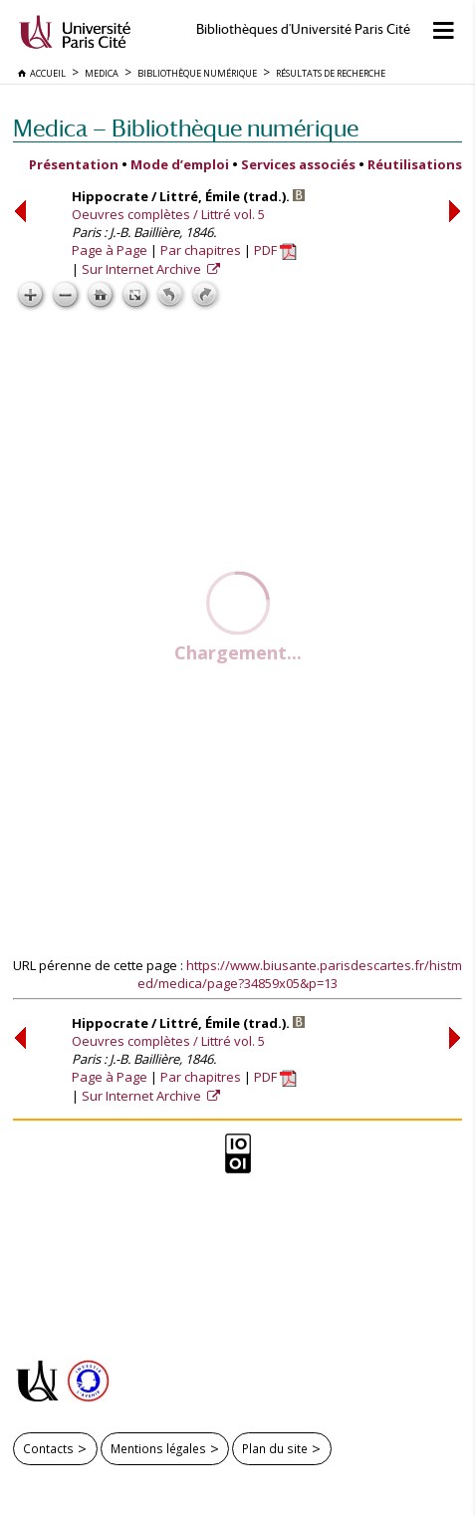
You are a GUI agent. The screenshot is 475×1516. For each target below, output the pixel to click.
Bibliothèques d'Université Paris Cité (303, 29)
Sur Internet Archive (143, 269)
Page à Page (109, 250)
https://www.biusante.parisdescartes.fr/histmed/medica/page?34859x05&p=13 (299, 974)
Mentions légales (158, 1448)
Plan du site (275, 1448)
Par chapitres (200, 250)
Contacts (48, 1448)
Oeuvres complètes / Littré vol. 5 (168, 214)
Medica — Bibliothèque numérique (185, 128)
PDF (275, 250)
